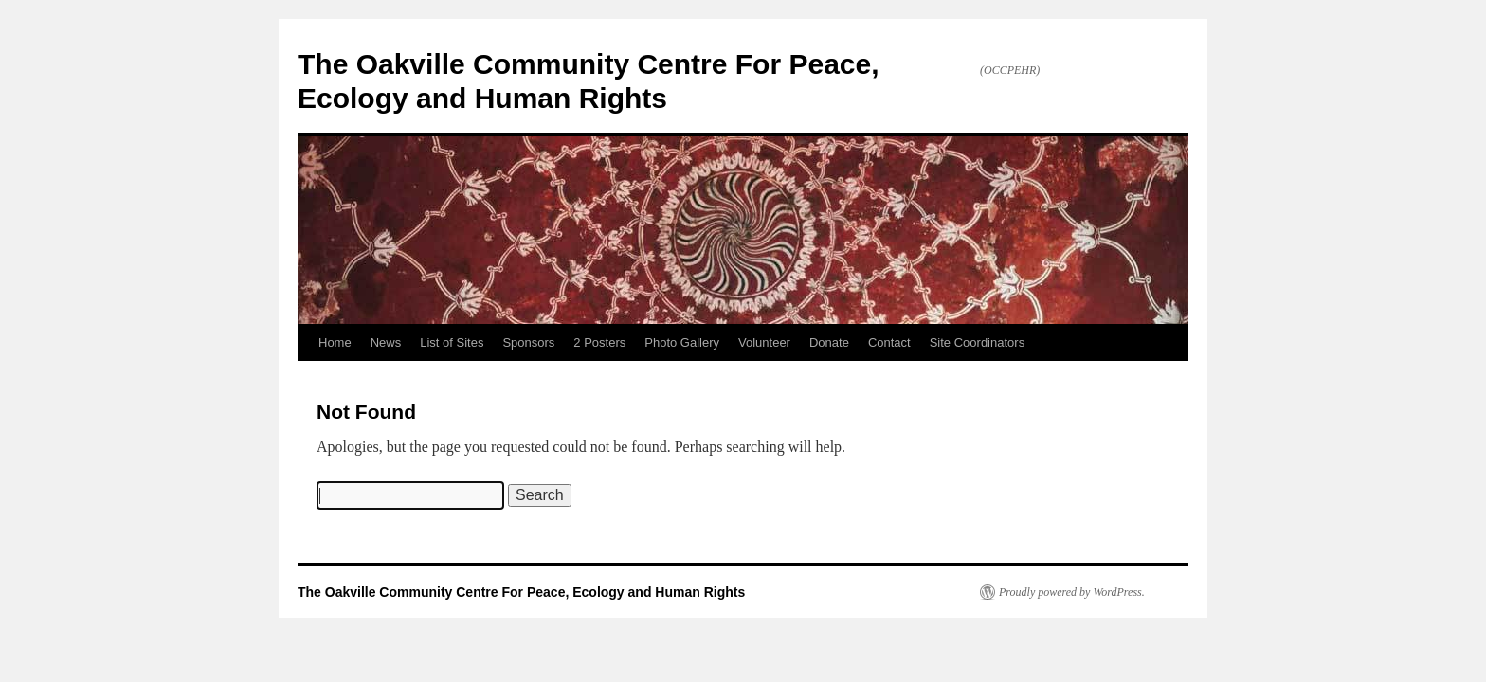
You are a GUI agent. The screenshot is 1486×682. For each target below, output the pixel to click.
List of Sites (451, 342)
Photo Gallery (681, 342)
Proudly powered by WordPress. (1072, 592)
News (386, 342)
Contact (889, 342)
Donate (829, 342)
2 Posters (599, 342)
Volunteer (764, 342)
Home (335, 342)
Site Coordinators (977, 342)
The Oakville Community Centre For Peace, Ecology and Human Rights (521, 592)
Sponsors (528, 342)
